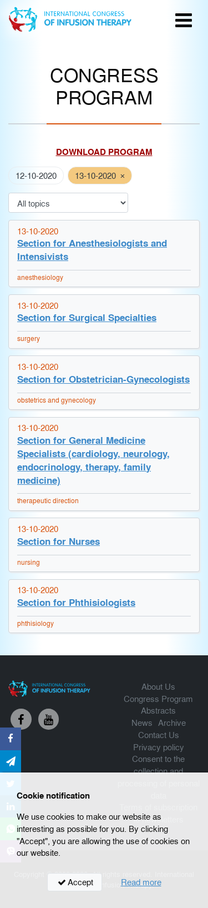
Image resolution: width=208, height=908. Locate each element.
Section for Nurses (58, 541)
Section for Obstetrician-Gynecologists (103, 379)
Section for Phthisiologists (76, 602)
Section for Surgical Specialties (86, 317)
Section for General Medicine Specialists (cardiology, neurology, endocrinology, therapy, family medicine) (93, 460)
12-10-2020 (36, 175)
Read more (141, 881)
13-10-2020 (95, 175)
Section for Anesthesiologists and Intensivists (92, 250)
